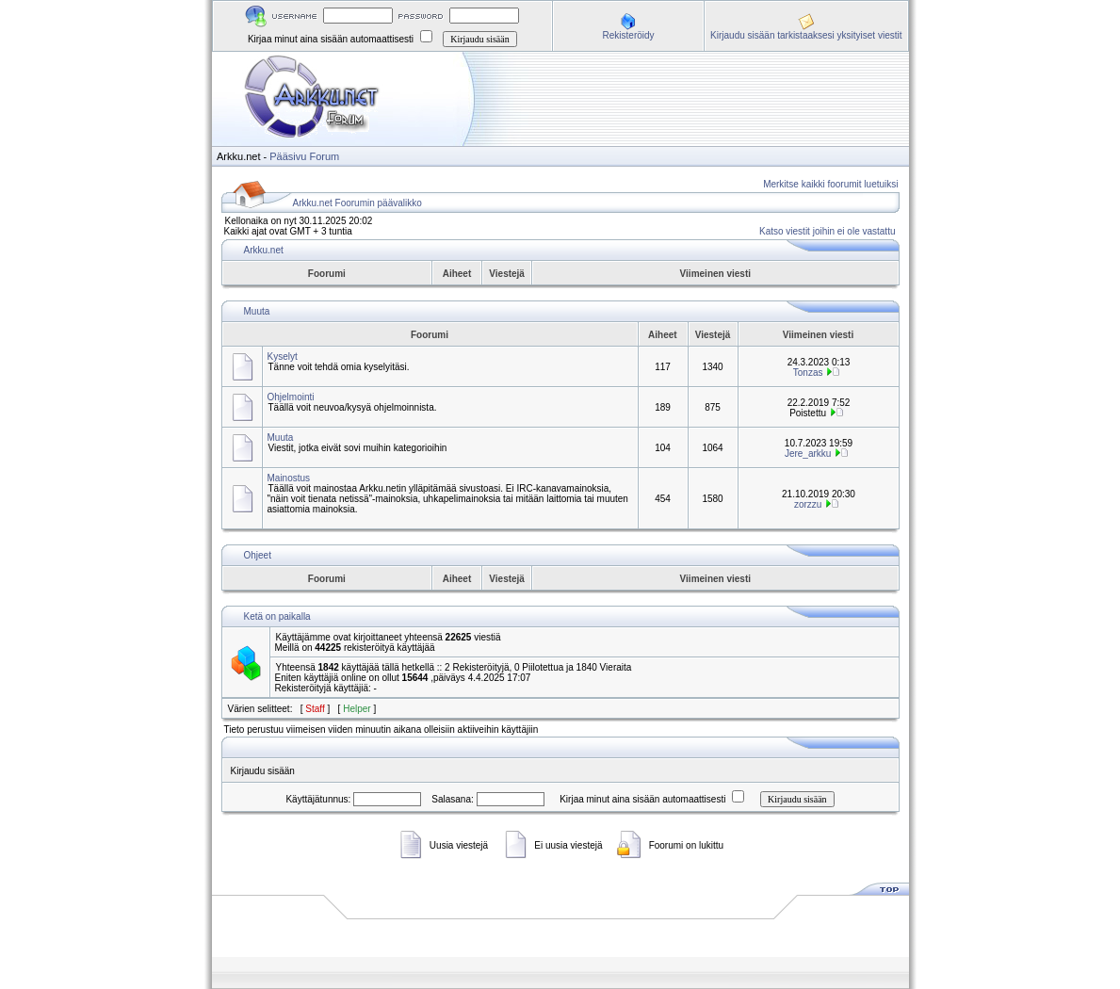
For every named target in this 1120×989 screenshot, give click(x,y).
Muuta (257, 311)
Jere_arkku (808, 453)
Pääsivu (287, 156)
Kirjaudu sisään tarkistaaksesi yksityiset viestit (805, 35)
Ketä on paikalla (277, 616)
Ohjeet (257, 555)
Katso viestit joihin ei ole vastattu (827, 231)
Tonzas (808, 372)
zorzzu (807, 504)
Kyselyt (283, 356)
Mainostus (289, 478)
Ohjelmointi (291, 397)
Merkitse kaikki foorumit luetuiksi (830, 184)
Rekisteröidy (629, 35)
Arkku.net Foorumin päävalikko (357, 203)
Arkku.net (264, 250)
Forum (324, 156)
